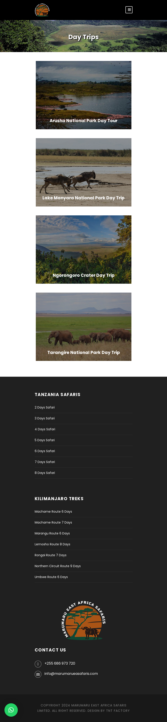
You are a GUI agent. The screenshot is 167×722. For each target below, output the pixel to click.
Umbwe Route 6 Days (51, 577)
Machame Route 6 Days (53, 511)
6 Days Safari (45, 451)
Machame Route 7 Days (53, 522)
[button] (11, 710)
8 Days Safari (45, 473)
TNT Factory (118, 710)
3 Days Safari (45, 418)
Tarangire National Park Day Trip (83, 353)
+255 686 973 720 (59, 663)
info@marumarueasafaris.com (71, 673)
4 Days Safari (45, 429)
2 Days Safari (45, 407)
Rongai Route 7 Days (50, 555)
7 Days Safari (45, 462)
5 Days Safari (45, 440)
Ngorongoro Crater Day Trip (84, 275)
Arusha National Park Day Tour (83, 121)
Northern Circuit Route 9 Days (58, 566)
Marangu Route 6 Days (52, 533)
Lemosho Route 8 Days (52, 544)
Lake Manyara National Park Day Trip (83, 198)
